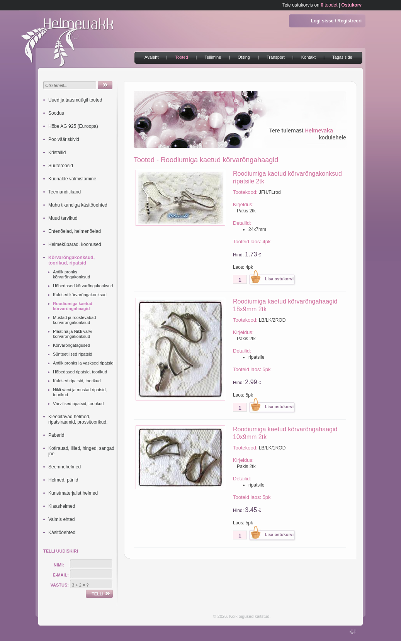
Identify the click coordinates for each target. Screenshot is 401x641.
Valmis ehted (61, 519)
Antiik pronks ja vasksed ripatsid (83, 363)
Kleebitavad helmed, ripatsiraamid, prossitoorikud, (77, 419)
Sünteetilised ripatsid (72, 354)
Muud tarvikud (62, 218)
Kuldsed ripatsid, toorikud (77, 380)
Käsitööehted (61, 532)
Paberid (56, 435)
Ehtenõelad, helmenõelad (74, 231)
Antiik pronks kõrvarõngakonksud (71, 274)
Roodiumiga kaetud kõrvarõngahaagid (72, 306)
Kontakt (308, 57)
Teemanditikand (64, 192)
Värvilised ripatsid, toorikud (78, 403)
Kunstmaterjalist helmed (73, 493)
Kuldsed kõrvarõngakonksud (80, 294)
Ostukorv (351, 5)
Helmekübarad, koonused (74, 244)
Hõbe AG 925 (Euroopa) (73, 126)
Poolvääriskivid (63, 139)
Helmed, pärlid (63, 480)
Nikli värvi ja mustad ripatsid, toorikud (80, 392)
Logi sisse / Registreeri (336, 21)
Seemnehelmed (64, 467)
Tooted (181, 57)
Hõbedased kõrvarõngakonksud (83, 285)
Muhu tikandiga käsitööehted (77, 205)
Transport (276, 57)
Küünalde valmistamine (72, 178)
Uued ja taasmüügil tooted (75, 100)
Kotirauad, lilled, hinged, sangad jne (81, 451)
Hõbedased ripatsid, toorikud (80, 372)
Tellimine (213, 57)
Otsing (244, 57)
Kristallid (57, 152)
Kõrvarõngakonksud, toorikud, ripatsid (71, 260)
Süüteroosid (60, 165)
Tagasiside (342, 57)
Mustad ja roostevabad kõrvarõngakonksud (74, 320)
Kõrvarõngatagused (71, 345)
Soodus (56, 113)
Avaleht (151, 57)
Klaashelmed (61, 506)
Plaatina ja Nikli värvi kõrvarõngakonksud (72, 334)
